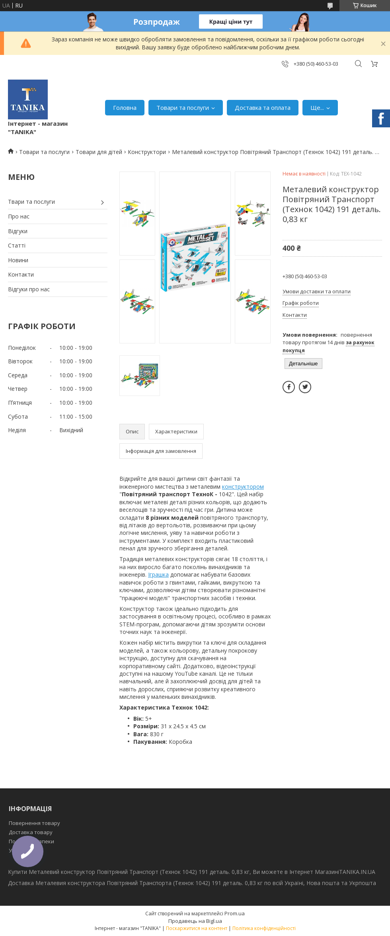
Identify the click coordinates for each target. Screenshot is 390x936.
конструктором (243, 486)
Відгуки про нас (29, 289)
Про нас (18, 216)
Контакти (21, 274)
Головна (124, 107)
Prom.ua (234, 913)
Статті (16, 245)
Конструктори (147, 152)
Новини (18, 260)
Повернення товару (34, 823)
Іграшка (158, 574)
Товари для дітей (99, 152)
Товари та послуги (182, 107)
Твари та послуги (31, 201)
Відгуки (17, 231)
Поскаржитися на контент (196, 928)
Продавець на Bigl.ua (195, 920)
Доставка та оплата (263, 107)
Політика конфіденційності (264, 928)
